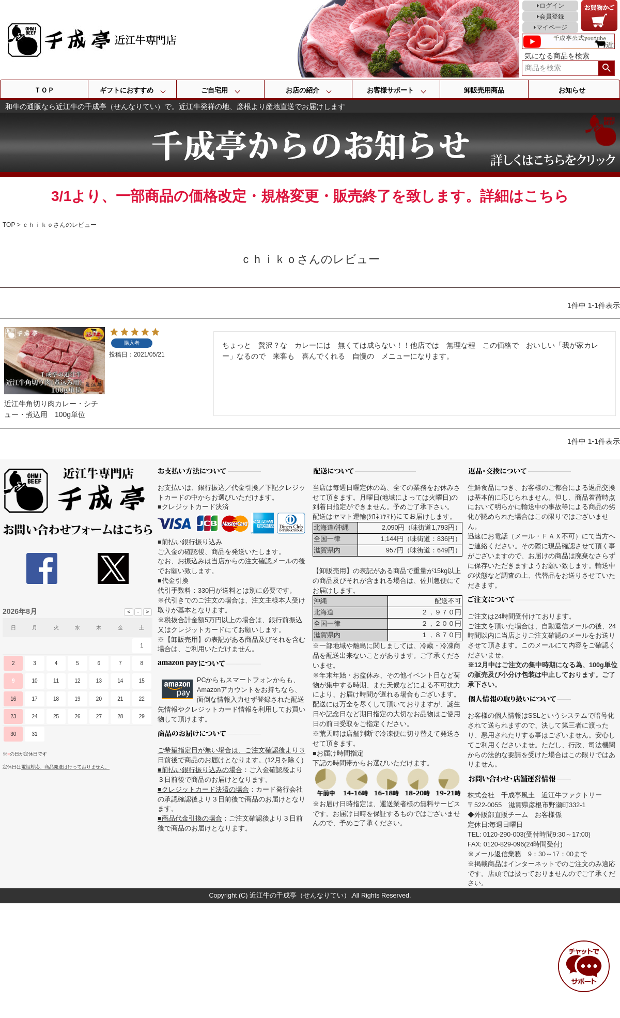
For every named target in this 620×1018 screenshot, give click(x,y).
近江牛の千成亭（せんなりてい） (300, 895)
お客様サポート (390, 90)
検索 (606, 68)
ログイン (551, 5)
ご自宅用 (214, 90)
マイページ (551, 27)
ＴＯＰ (44, 90)
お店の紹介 (302, 90)
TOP (9, 224)
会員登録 (551, 16)
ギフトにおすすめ (126, 90)
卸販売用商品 (484, 90)
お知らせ (572, 90)
